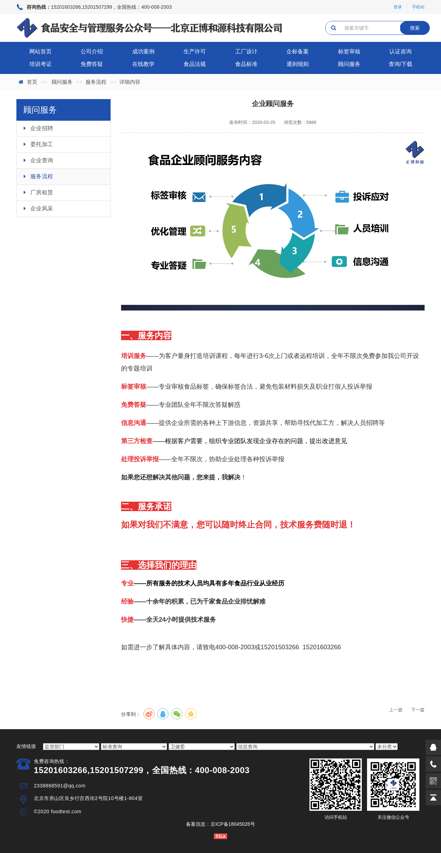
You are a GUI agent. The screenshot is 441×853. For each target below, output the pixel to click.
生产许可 (195, 51)
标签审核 (349, 51)
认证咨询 (400, 51)
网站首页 (40, 51)
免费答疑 (92, 64)
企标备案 (297, 51)
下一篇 (418, 709)
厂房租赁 (41, 192)
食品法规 (195, 64)
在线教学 (143, 64)
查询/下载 (400, 64)
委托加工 (41, 144)
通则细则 (297, 64)
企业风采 (41, 208)
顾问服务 (349, 64)
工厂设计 (246, 51)
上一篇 (396, 709)
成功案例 (143, 51)
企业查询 (41, 160)
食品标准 (246, 64)
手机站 (418, 7)
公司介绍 (92, 51)
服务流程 (95, 82)
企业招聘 (41, 128)
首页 (32, 82)
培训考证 (40, 64)
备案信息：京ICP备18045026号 (220, 824)
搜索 (415, 28)
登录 (398, 7)
